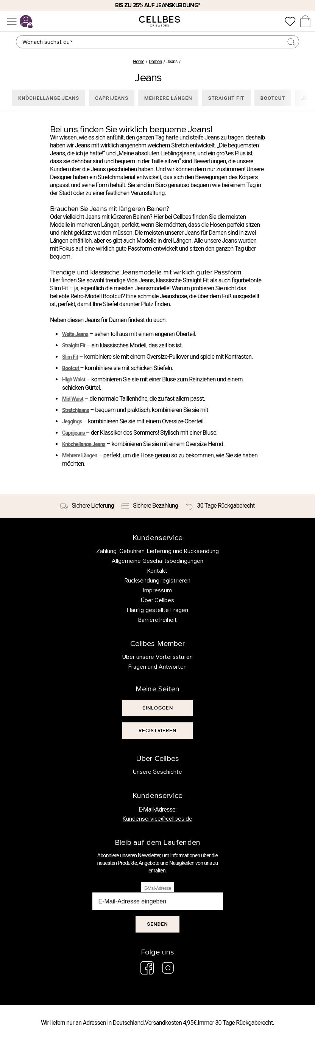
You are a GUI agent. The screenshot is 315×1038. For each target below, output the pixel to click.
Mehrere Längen (79, 455)
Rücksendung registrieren (158, 580)
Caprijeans (74, 433)
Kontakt (157, 571)
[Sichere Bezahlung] (150, 506)
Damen (155, 61)
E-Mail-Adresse (157, 888)
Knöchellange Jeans (83, 444)
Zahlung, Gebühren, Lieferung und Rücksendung (157, 551)
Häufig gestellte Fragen (157, 610)
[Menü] (12, 21)
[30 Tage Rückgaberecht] (220, 506)
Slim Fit (70, 357)
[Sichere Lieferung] (87, 506)
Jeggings (72, 421)
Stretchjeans (75, 410)
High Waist (73, 379)
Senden (157, 924)
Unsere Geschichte (157, 772)
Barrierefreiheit (157, 620)
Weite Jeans (75, 334)
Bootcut (71, 368)
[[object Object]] (157, 708)
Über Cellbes (158, 600)
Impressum (157, 590)
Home (138, 61)
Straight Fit (73, 345)
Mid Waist (72, 399)
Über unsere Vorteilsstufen (157, 657)
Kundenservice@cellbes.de (157, 819)
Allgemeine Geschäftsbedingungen (157, 561)
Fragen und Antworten (157, 667)
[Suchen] (157, 41)
